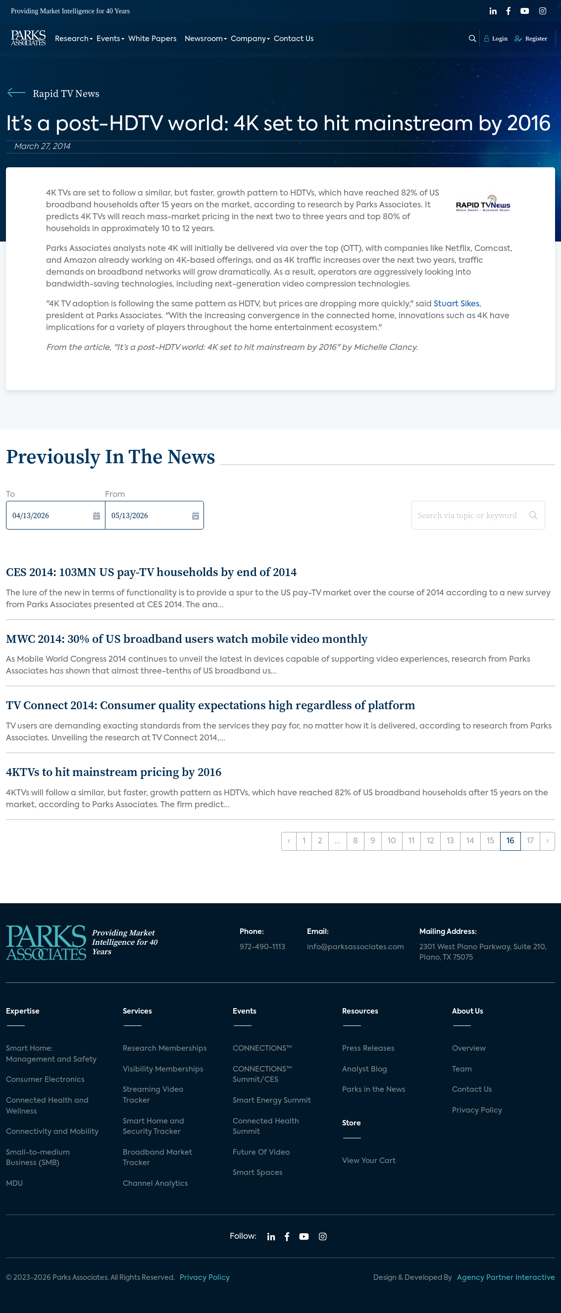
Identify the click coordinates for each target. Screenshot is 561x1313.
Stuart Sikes (456, 304)
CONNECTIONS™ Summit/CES (262, 1075)
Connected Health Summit (266, 1127)
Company (248, 38)
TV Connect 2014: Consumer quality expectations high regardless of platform (210, 705)
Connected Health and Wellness (47, 1106)
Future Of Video (261, 1152)
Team (462, 1069)
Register (530, 38)
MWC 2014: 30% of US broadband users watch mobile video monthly (187, 639)
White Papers (152, 38)
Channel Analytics (155, 1183)
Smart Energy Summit (272, 1100)
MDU (14, 1183)
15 (490, 841)
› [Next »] (547, 841)
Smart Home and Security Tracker (153, 1127)
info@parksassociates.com (355, 947)
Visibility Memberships (163, 1069)
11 (411, 841)
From (115, 495)
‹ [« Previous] (289, 841)
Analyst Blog (364, 1069)
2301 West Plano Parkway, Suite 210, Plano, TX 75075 (483, 953)
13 (450, 841)
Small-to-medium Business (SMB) (38, 1158)
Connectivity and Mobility (52, 1131)
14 (470, 841)
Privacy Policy (477, 1110)
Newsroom (204, 38)
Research (72, 38)
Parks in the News (374, 1089)
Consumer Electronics (45, 1079)
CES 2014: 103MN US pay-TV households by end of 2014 (151, 572)
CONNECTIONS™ (262, 1048)
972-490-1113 (262, 947)
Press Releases (368, 1048)
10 (392, 841)
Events (108, 38)
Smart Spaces (258, 1172)
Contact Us (294, 38)
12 (430, 841)
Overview (469, 1048)
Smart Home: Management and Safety (51, 1054)
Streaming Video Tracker (153, 1095)
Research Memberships (165, 1048)
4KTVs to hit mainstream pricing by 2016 (113, 772)
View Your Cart (369, 1161)
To (10, 495)
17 (530, 841)
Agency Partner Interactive (506, 1277)
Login (496, 38)
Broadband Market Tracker (157, 1158)
